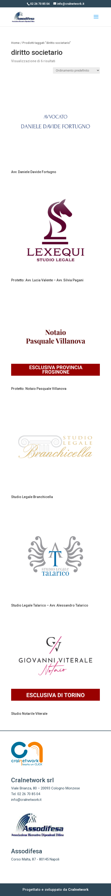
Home (15, 43)
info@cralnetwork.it (26, 800)
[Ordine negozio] (76, 70)
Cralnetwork (78, 889)
